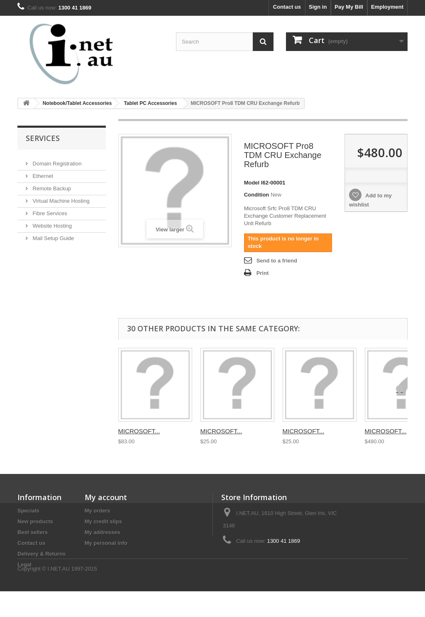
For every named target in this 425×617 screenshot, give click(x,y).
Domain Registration (56, 160)
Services (43, 138)
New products (35, 521)
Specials (28, 511)
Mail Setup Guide (52, 235)
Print (262, 273)
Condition (256, 195)
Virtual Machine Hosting (60, 197)
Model (252, 183)
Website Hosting (51, 222)
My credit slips (103, 521)
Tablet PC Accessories (150, 103)
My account (106, 497)
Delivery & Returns (41, 554)
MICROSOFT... (139, 431)
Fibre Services (49, 210)
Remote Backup (51, 185)
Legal (24, 564)
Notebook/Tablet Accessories (77, 103)
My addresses (102, 532)
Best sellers (32, 532)
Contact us (287, 7)
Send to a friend (276, 260)
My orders (97, 511)
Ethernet (42, 173)
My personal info (106, 543)
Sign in (318, 7)
